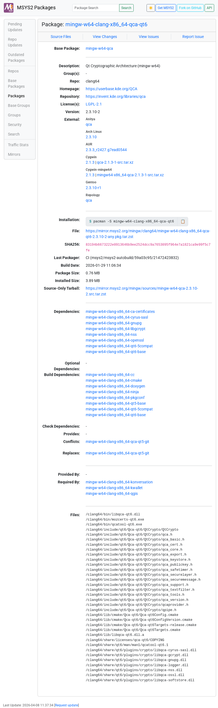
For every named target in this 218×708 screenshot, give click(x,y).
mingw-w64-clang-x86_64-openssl (115, 340)
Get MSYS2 (166, 8)
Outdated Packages (16, 57)
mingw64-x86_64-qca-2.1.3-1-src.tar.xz (130, 175)
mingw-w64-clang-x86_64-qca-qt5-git (117, 441)
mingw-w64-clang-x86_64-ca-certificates (120, 311)
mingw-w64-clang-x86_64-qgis (112, 493)
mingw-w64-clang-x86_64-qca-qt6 (106, 24)
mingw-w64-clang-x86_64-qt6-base (116, 351)
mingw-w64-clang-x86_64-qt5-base (116, 403)
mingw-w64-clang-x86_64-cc (110, 374)
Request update (66, 705)
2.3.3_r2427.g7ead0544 (106, 150)
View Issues (149, 36)
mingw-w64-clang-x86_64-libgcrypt (115, 329)
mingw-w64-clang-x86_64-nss (111, 334)
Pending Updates (15, 27)
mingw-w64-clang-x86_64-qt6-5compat (119, 346)
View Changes (105, 36)
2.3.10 (91, 137)
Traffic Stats (18, 145)
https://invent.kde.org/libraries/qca (116, 96)
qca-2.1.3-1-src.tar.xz (115, 162)
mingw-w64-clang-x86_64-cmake (114, 380)
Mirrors (14, 154)
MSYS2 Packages (30, 8)
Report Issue (193, 36)
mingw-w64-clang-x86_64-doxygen (115, 386)
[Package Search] (95, 7)
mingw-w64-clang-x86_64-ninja (112, 392)
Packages (16, 96)
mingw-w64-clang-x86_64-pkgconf (115, 397)
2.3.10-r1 (93, 188)
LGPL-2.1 (94, 104)
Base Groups (19, 105)
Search (126, 8)
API (209, 8)
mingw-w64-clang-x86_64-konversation (119, 482)
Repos (13, 71)
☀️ (151, 8)
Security (15, 124)
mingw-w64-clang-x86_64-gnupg (114, 323)
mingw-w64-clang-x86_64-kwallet (114, 488)
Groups (14, 115)
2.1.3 (90, 162)
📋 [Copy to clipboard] (182, 221)
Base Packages (16, 83)
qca (89, 124)
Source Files (61, 36)
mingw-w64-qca (99, 48)
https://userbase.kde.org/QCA (111, 89)
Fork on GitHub (190, 8)
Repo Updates (15, 42)
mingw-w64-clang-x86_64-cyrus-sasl (117, 317)
